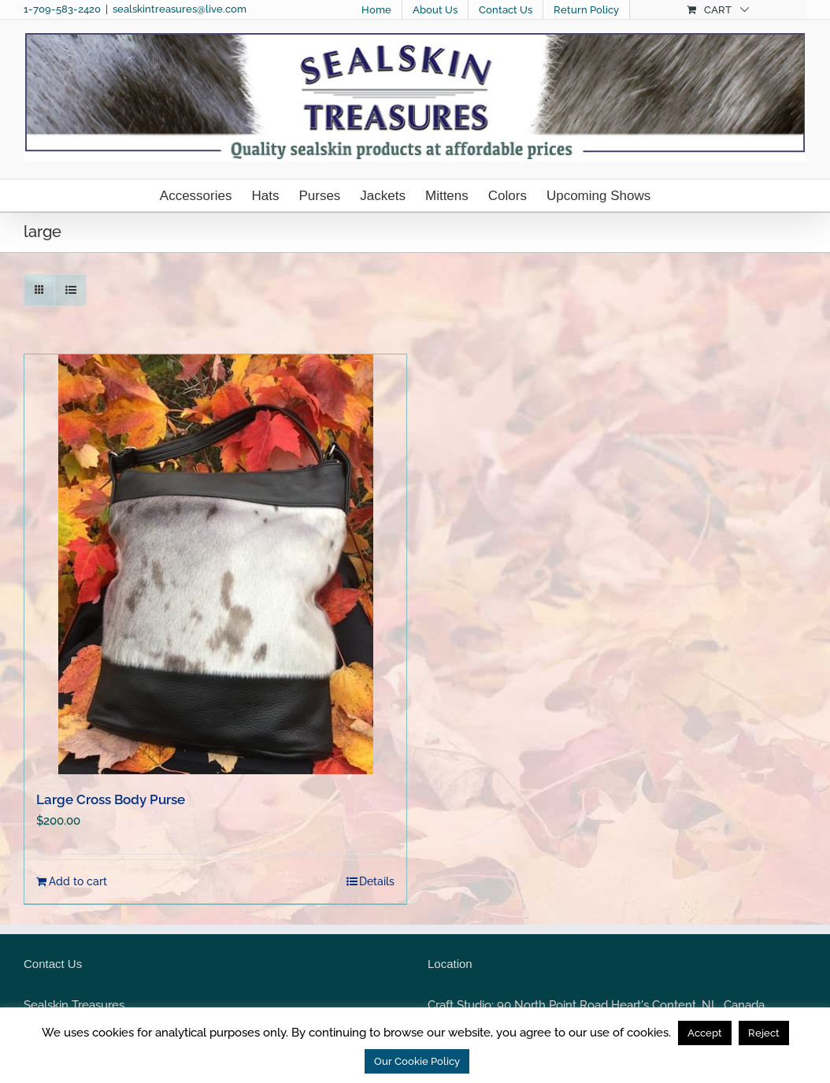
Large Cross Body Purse (110, 799)
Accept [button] (704, 1033)
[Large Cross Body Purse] (215, 564)
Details (377, 881)
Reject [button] (764, 1033)
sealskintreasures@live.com (179, 9)
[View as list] (70, 290)
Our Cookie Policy (417, 1061)
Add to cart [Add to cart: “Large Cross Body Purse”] (78, 881)
